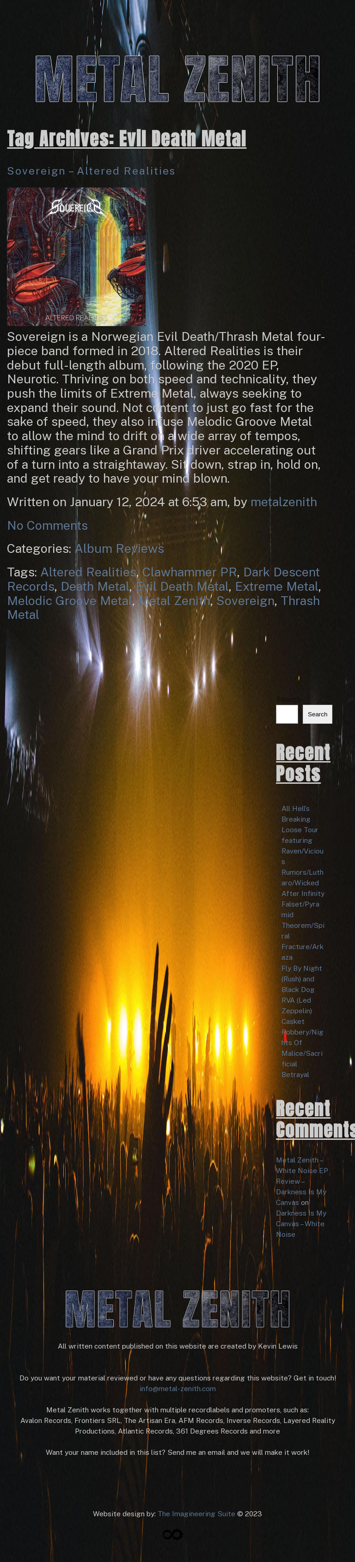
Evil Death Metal (182, 586)
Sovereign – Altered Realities (91, 170)
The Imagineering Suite (196, 1513)
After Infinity (303, 893)
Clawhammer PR (189, 571)
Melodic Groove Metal (69, 600)
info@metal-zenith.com (178, 1388)
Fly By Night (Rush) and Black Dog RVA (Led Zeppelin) (302, 989)
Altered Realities (88, 571)
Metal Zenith (174, 600)
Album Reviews (119, 548)
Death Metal (95, 586)
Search (288, 699)
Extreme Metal (276, 586)
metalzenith (284, 501)
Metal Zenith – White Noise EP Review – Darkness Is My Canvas (302, 1181)
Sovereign (245, 600)
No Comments (47, 525)
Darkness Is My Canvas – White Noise (301, 1223)
